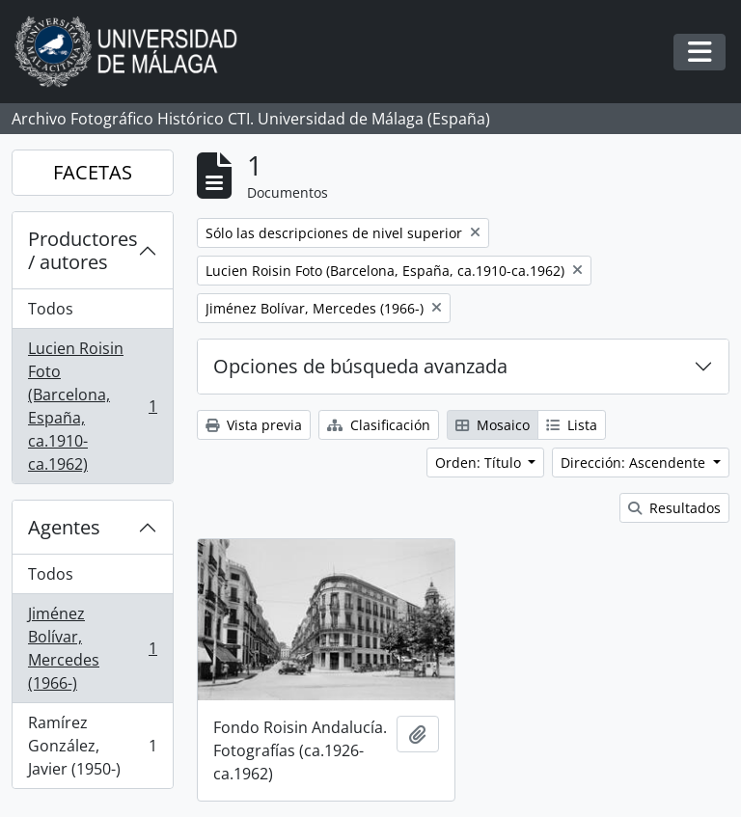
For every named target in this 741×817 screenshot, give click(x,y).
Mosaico (492, 425)
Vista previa (254, 425)
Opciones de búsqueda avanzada (360, 366)
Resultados (674, 508)
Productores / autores (83, 250)
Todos (50, 308)
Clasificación (378, 425)
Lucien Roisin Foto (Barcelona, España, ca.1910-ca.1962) (92, 406)
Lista (571, 425)
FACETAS (92, 172)
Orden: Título (480, 462)
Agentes (64, 527)
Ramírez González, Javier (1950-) (92, 745)
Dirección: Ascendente (635, 462)
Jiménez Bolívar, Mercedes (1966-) (92, 648)
